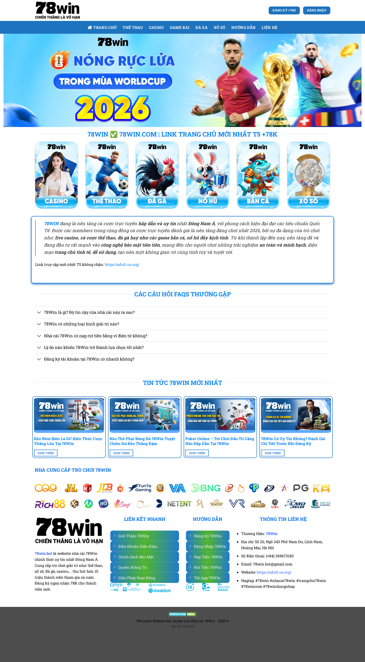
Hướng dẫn (243, 27)
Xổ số (219, 27)
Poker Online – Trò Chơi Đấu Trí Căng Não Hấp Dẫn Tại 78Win (219, 441)
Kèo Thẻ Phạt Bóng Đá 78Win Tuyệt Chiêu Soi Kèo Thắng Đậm (142, 441)
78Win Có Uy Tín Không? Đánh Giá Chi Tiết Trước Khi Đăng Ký (293, 441)
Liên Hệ (269, 27)
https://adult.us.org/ (122, 264)
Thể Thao (133, 27)
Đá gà (202, 27)
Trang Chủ (102, 27)
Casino (156, 27)
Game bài (180, 27)
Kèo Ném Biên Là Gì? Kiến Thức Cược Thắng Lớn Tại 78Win (68, 441)
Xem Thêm (46, 453)
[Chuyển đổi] (39, 313)
